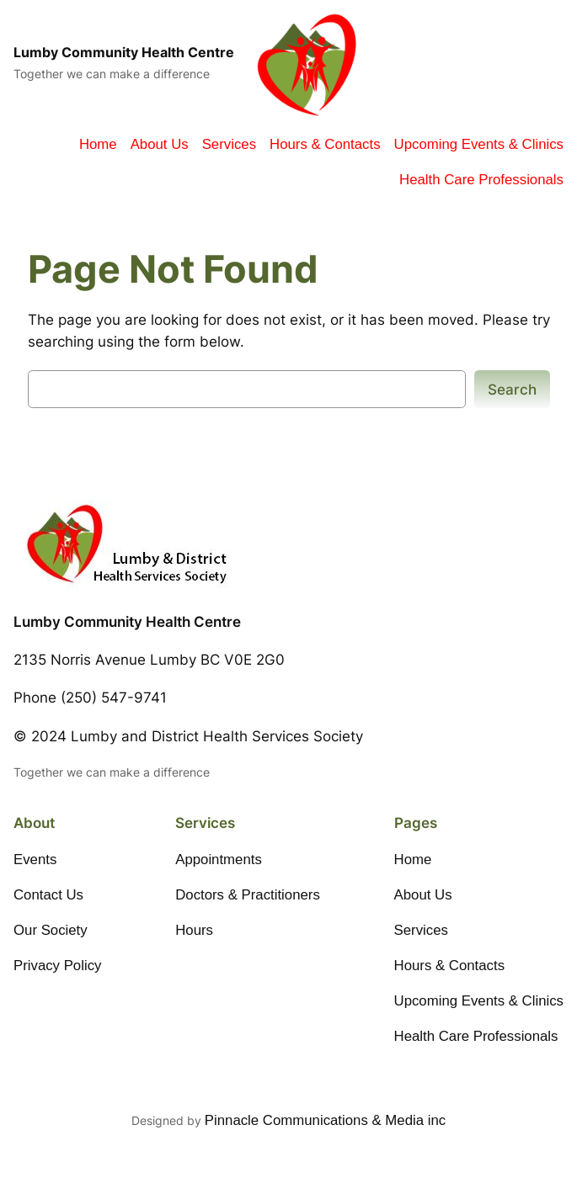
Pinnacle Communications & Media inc (325, 1120)
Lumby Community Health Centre (123, 53)
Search (512, 389)
